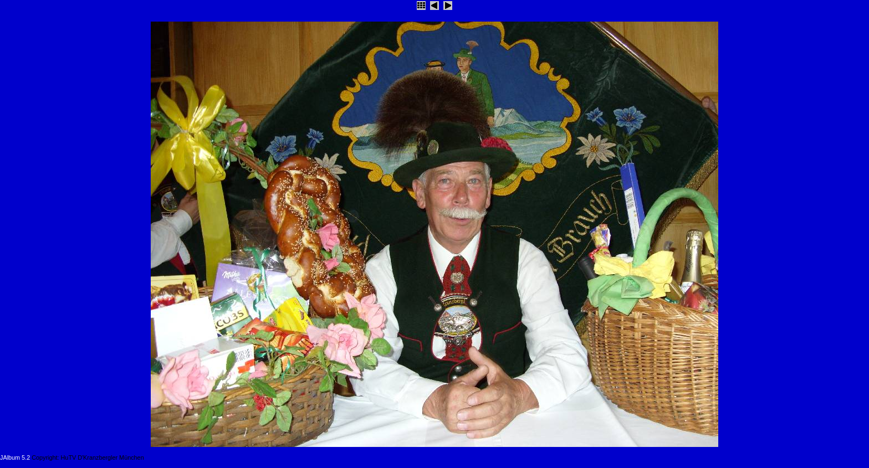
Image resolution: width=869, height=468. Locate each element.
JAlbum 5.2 (15, 457)
